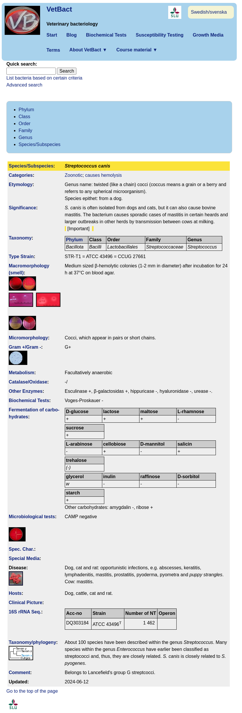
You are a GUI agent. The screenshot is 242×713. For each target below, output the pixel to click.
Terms (53, 50)
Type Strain (21, 256)
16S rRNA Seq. (25, 611)
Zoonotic (74, 175)
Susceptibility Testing (159, 35)
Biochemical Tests (106, 35)
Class (24, 116)
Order (25, 123)
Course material (136, 49)
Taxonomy (20, 237)
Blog (71, 35)
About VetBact (88, 49)
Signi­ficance (22, 207)
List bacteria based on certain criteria (44, 77)
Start (51, 35)
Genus (25, 137)
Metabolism (21, 372)
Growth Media (208, 35)
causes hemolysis (103, 175)
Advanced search (24, 84)
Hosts (15, 593)
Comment (19, 672)
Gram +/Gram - (25, 347)
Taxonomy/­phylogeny (32, 642)
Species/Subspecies (39, 144)
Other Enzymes (25, 391)
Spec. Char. (21, 549)
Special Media (24, 558)
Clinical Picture (25, 602)
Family (25, 130)
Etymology (21, 184)
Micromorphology (28, 337)
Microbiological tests (32, 516)
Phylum (26, 109)
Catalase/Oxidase (28, 381)
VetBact (59, 9)
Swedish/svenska (209, 12)
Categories (21, 175)
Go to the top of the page (32, 691)
